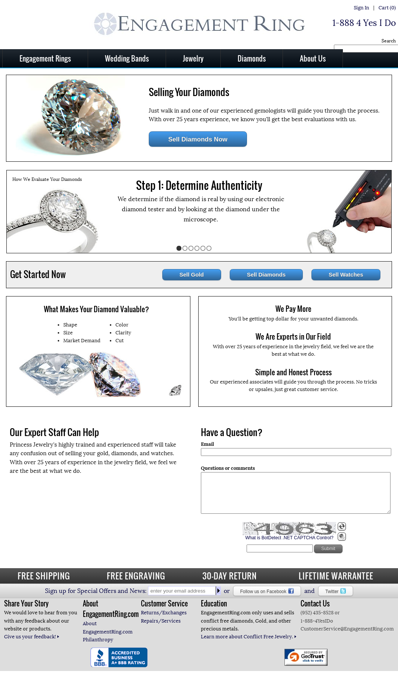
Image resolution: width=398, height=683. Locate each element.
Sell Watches (346, 274)
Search (389, 41)
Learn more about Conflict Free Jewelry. (249, 636)
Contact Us (315, 603)
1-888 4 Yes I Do (364, 23)
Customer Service (164, 603)
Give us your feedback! (32, 636)
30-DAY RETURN (229, 576)
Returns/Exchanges (164, 612)
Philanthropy (98, 639)
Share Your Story (26, 603)
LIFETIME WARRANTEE (336, 576)
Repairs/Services (161, 621)
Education (214, 603)
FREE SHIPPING (44, 576)
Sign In (361, 8)
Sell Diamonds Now (197, 139)
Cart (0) (387, 8)
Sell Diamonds (266, 274)
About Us (313, 58)
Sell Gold (192, 274)
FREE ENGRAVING (136, 576)
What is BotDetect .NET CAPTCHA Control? (289, 545)
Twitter (335, 591)
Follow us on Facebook (267, 591)
